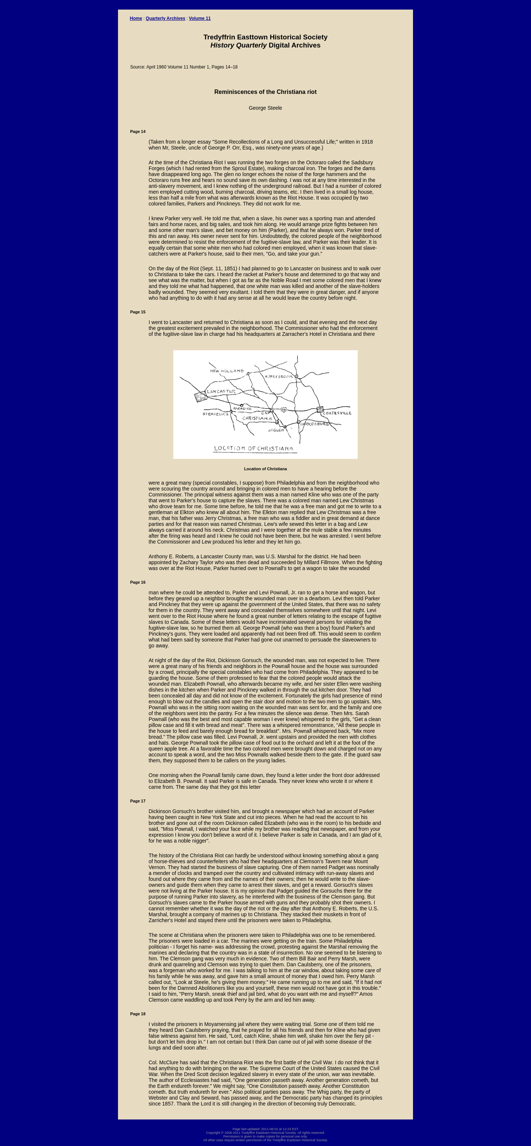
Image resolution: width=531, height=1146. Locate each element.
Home (136, 18)
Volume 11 (200, 18)
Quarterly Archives (165, 18)
